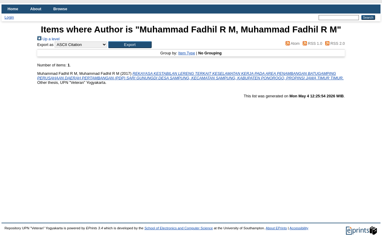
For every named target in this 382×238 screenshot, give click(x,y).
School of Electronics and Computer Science (178, 228)
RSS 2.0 (334, 43)
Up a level (48, 39)
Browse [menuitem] (60, 9)
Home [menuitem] (13, 9)
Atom (292, 43)
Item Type (186, 53)
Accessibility (299, 228)
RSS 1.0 (311, 43)
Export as (45, 44)
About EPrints (276, 228)
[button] (130, 44)
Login (9, 17)
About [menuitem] (35, 9)
